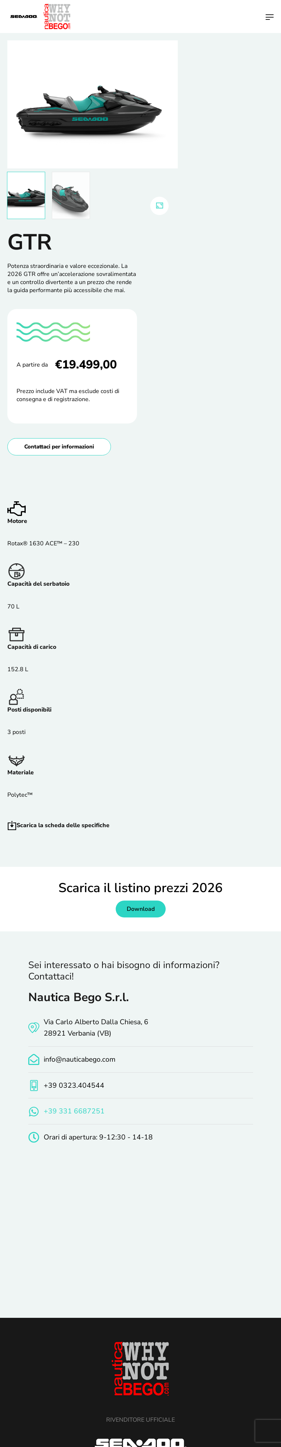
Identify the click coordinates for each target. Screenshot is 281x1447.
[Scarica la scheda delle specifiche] (12, 825)
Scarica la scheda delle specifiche (63, 825)
